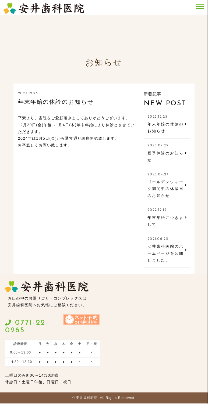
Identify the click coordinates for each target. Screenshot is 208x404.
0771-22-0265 (26, 327)
